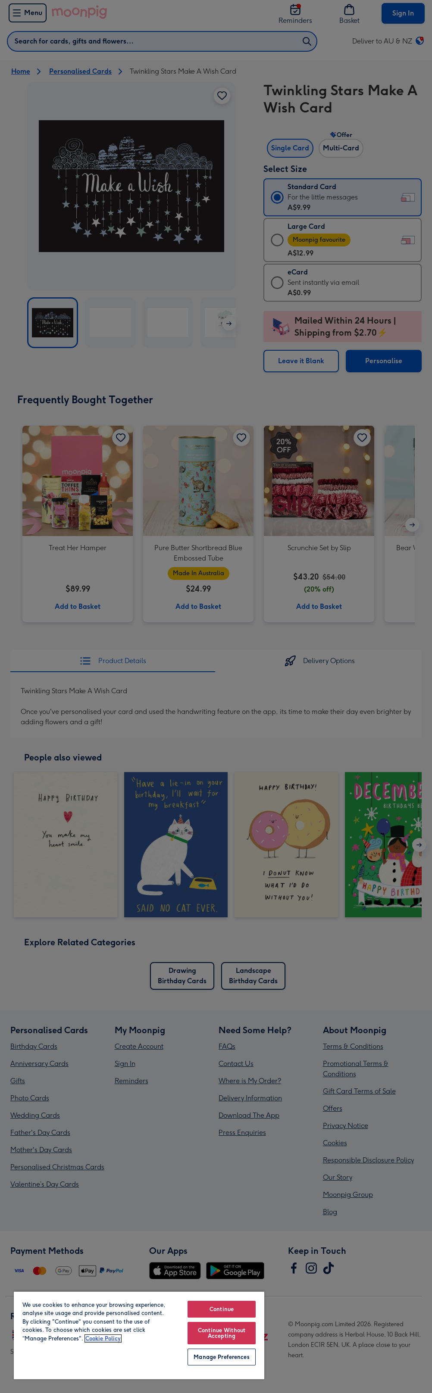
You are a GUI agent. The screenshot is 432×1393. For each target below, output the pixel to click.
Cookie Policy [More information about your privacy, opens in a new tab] (103, 1338)
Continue (222, 1309)
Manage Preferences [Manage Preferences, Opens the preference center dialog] (221, 1357)
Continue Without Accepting (221, 1333)
